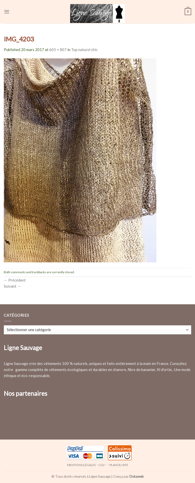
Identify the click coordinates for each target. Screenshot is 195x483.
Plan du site (118, 465)
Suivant (12, 286)
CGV (101, 465)
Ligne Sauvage (99, 476)
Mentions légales (81, 465)
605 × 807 (58, 49)
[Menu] (7, 12)
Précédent (15, 280)
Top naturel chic (84, 49)
